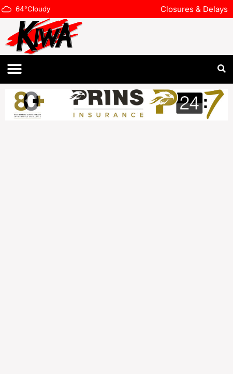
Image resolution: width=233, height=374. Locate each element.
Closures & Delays (194, 9)
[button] (14, 69)
